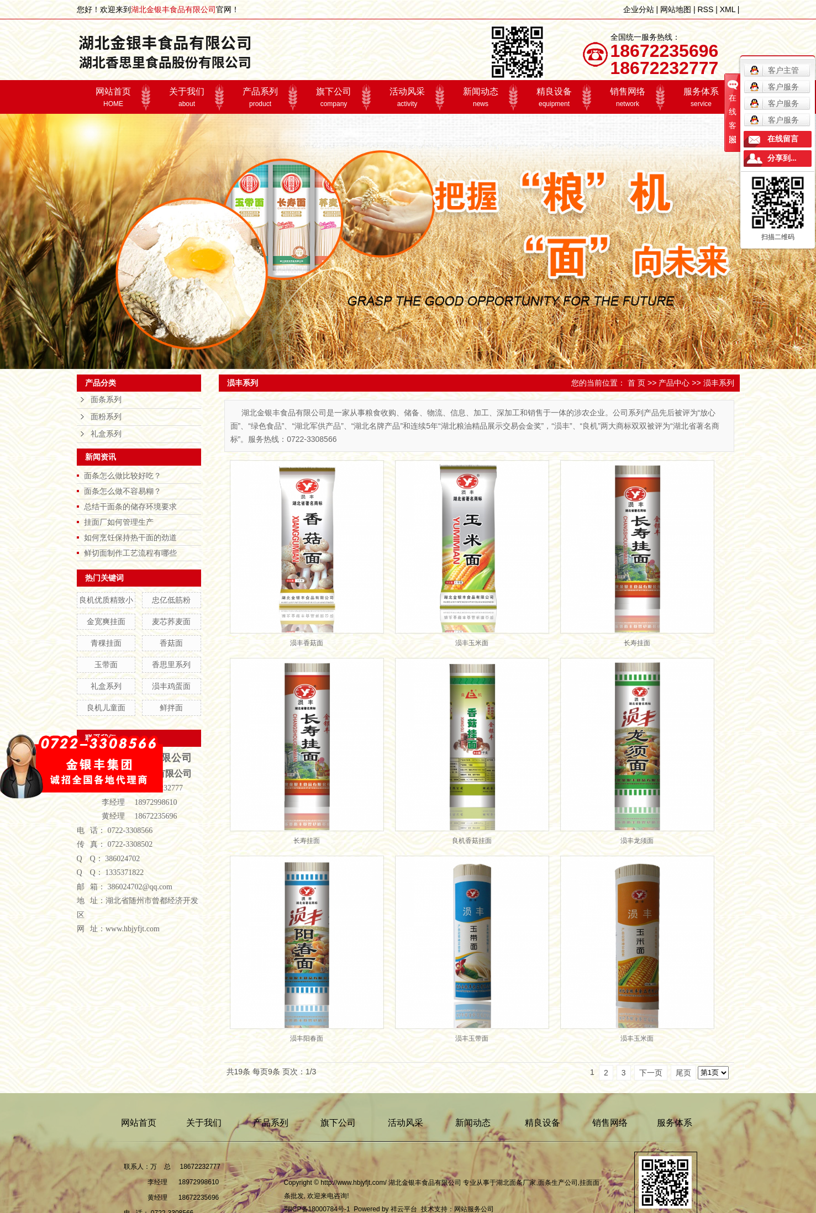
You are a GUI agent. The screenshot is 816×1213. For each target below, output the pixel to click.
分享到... (782, 158)
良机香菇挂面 (472, 841)
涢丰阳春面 (306, 1038)
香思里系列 (171, 664)
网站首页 (113, 97)
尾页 (683, 1072)
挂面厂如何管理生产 (119, 522)
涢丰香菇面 (306, 643)
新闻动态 (481, 97)
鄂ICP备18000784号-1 (317, 1209)
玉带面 (106, 664)
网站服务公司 (474, 1209)
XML (727, 9)
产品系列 (260, 97)
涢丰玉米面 (471, 643)
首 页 (636, 382)
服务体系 (701, 97)
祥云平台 (404, 1209)
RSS (705, 9)
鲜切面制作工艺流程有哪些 (130, 553)
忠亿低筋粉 (171, 599)
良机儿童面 (106, 707)
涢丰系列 (718, 382)
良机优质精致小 (106, 599)
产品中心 (674, 382)
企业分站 (638, 9)
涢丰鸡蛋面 (171, 686)
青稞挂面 (106, 643)
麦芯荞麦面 (171, 621)
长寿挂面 (637, 643)
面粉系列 (106, 417)
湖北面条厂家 (516, 1182)
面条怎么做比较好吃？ (122, 475)
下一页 (650, 1072)
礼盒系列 (106, 434)
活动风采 (407, 97)
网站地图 (675, 9)
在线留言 (782, 139)
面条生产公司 (558, 1182)
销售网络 (628, 97)
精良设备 (554, 97)
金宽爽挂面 (106, 621)
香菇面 (171, 643)
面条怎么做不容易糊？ (122, 491)
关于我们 (187, 97)
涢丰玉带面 (471, 1038)
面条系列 (106, 399)
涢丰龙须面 (637, 841)
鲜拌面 (171, 707)
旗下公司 (334, 97)
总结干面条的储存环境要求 (130, 506)
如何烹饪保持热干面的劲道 (130, 537)
